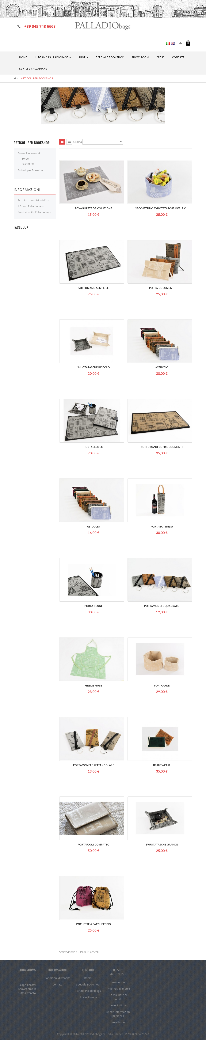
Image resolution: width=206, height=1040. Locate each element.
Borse (25, 158)
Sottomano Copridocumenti (162, 447)
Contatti (57, 984)
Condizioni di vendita (57, 978)
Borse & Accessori (29, 153)
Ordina (77, 142)
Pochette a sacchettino (93, 924)
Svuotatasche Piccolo (93, 367)
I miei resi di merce (118, 988)
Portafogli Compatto (93, 844)
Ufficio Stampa (88, 997)
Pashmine (27, 163)
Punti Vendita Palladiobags (34, 212)
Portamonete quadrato (161, 606)
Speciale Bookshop (88, 984)
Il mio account (118, 972)
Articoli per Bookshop (31, 170)
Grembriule (93, 685)
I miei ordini (118, 982)
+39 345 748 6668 (39, 26)
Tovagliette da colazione (93, 208)
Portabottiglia (162, 526)
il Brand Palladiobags (31, 206)
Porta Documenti (161, 288)
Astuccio (161, 367)
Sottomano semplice (93, 288)
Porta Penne (93, 606)
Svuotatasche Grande (162, 844)
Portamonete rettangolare (93, 765)
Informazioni (27, 189)
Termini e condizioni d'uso (34, 200)
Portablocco (93, 447)
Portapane (162, 685)
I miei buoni (118, 1022)
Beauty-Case (161, 765)
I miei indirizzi (118, 1005)
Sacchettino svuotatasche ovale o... (161, 208)
